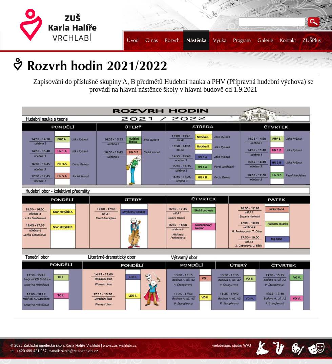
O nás (151, 40)
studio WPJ (241, 345)
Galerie (265, 40)
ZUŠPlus (312, 40)
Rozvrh (172, 40)
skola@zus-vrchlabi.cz (79, 351)
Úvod (133, 40)
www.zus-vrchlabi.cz (120, 345)
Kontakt (288, 40)
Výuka (219, 40)
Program (242, 40)
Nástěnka (196, 40)
